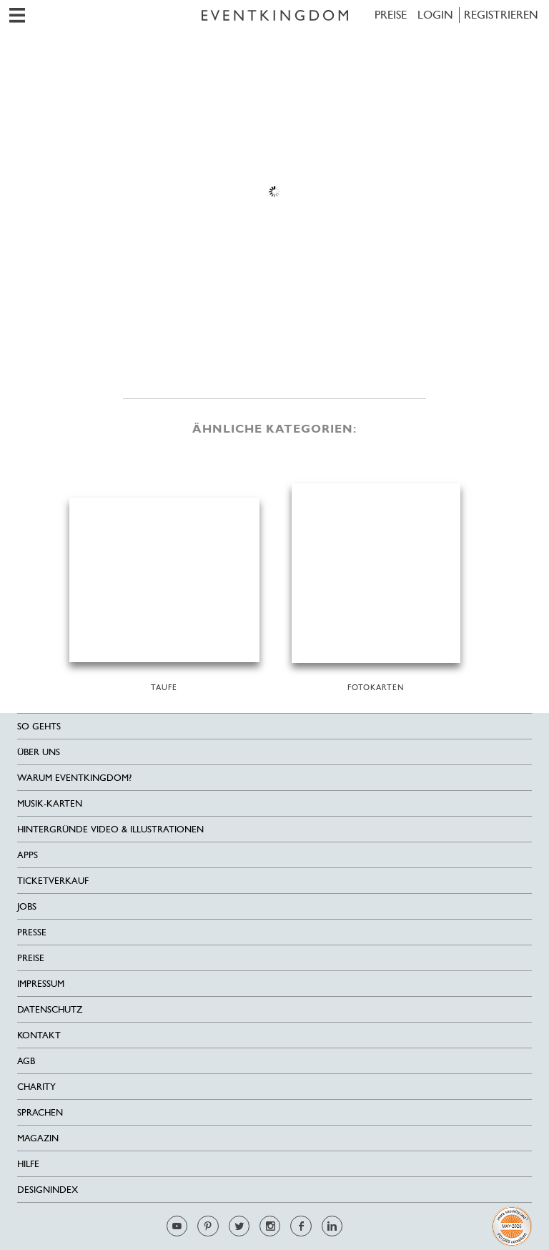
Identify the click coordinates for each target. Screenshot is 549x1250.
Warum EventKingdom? (74, 777)
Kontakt (39, 1035)
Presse (31, 932)
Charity (36, 1086)
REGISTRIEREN (501, 14)
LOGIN (435, 14)
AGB (26, 1060)
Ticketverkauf (53, 880)
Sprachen (40, 1112)
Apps (27, 855)
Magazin (38, 1138)
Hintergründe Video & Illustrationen (110, 829)
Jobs (26, 906)
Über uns (38, 752)
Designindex (47, 1189)
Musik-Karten (49, 803)
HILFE (28, 1163)
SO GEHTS (39, 726)
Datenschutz (49, 1009)
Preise (391, 14)
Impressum (40, 983)
